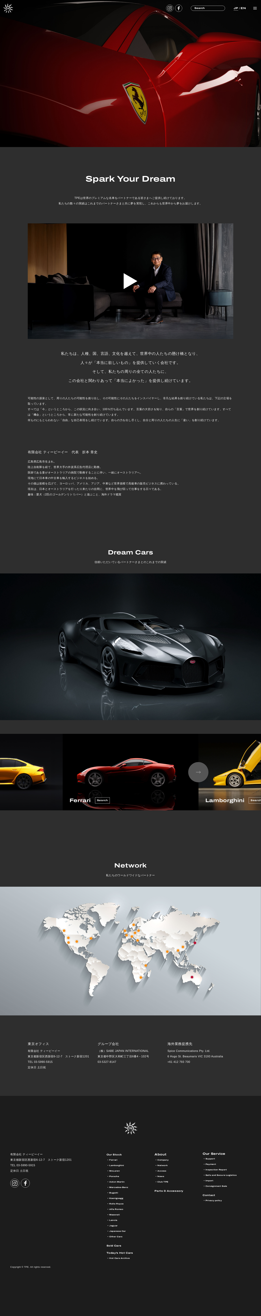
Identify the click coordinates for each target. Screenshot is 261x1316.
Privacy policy (216, 1201)
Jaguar (114, 1225)
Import (211, 1182)
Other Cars (117, 1236)
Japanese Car (120, 1231)
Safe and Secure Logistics (226, 1176)
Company (164, 1160)
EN (243, 8)
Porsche (115, 1176)
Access (163, 1171)
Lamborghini (118, 1165)
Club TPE (164, 1182)
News (161, 1176)
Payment (213, 1165)
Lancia (114, 1220)
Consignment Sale (220, 1187)
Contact (211, 1196)
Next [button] (198, 772)
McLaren (116, 1171)
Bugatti (115, 1192)
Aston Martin (119, 1182)
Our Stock (116, 1154)
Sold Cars (116, 1245)
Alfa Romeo (118, 1209)
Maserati (116, 1214)
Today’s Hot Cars (123, 1252)
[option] (130, 772)
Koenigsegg (118, 1198)
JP (235, 8)
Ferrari (114, 1160)
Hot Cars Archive (122, 1258)
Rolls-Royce (118, 1203)
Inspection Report (220, 1171)
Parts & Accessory (172, 1190)
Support (212, 1160)
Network (164, 1165)
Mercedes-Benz (121, 1187)
